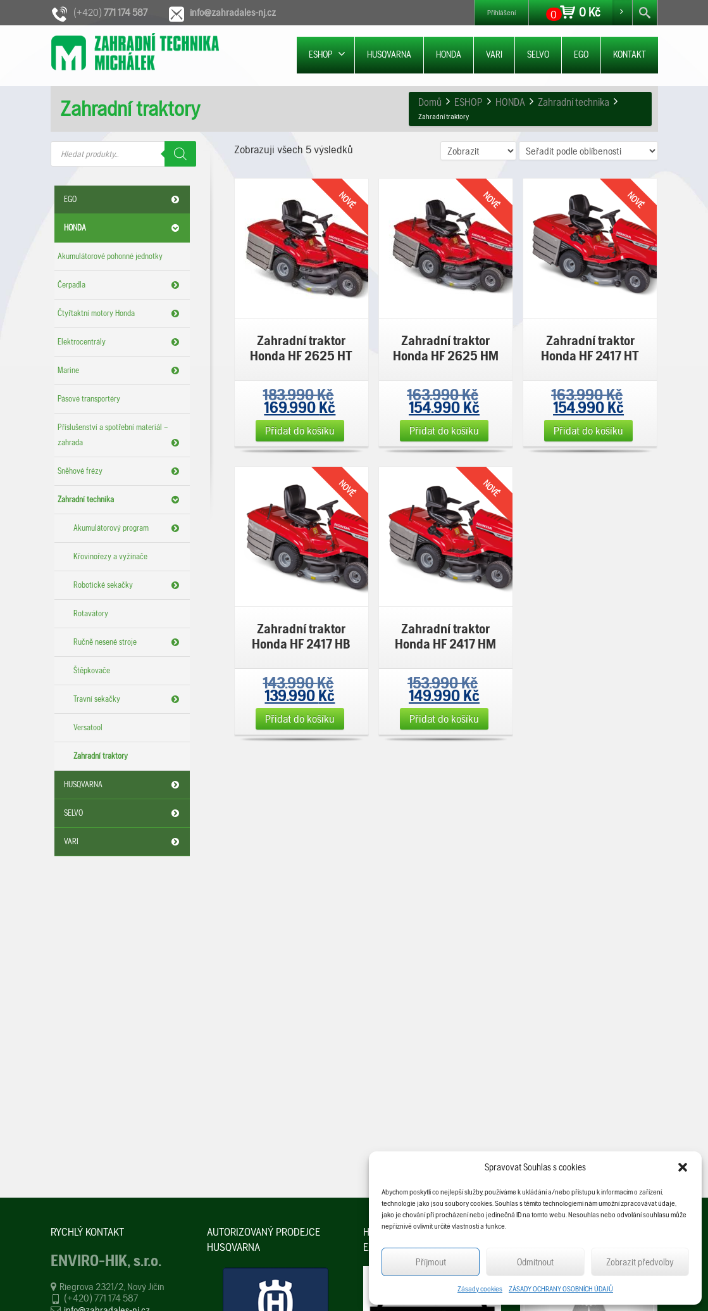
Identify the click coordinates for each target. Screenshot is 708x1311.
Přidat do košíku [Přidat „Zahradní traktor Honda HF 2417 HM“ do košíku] (444, 718)
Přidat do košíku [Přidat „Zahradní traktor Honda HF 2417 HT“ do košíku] (588, 430)
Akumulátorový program (128, 528)
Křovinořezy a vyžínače (110, 556)
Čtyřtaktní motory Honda (120, 313)
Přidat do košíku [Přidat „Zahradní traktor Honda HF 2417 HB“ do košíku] (300, 718)
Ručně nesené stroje (128, 642)
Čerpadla (120, 285)
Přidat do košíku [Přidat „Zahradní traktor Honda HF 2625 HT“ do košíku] (300, 430)
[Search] (180, 154)
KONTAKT (629, 54)
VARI (494, 54)
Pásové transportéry (89, 398)
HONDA (448, 54)
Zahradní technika (120, 499)
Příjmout (431, 1262)
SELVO (538, 54)
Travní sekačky (128, 699)
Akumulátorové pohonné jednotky (110, 256)
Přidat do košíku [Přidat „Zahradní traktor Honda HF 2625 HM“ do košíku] (444, 430)
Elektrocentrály (120, 342)
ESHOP (327, 54)
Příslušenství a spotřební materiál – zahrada (120, 436)
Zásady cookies (479, 1288)
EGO (581, 54)
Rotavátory (90, 613)
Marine (120, 370)
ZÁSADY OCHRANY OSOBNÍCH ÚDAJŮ (561, 1288)
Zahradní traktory (100, 756)
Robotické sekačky (128, 585)
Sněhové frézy (120, 471)
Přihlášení (501, 12)
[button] (682, 1167)
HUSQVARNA (389, 54)
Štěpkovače (91, 670)
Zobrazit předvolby (640, 1262)
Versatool (87, 727)
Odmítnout (535, 1262)
